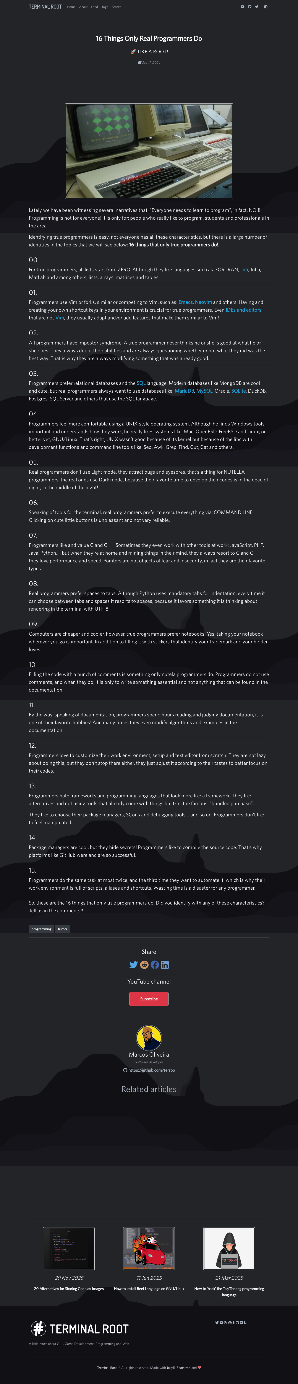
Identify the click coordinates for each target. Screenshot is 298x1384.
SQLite (238, 391)
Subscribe (149, 998)
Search (116, 7)
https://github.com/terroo (149, 1070)
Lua (244, 269)
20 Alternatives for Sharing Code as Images (69, 1288)
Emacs (185, 302)
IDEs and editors (243, 310)
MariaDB (184, 391)
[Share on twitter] (134, 965)
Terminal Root (45, 6)
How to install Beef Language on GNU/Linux (149, 1288)
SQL (141, 383)
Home (71, 7)
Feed (94, 7)
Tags (105, 7)
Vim (59, 317)
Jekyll (171, 1368)
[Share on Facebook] (156, 965)
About (83, 7)
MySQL (204, 391)
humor (62, 929)
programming (41, 929)
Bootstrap (184, 1368)
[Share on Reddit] (145, 965)
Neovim (203, 302)
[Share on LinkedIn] (165, 965)
